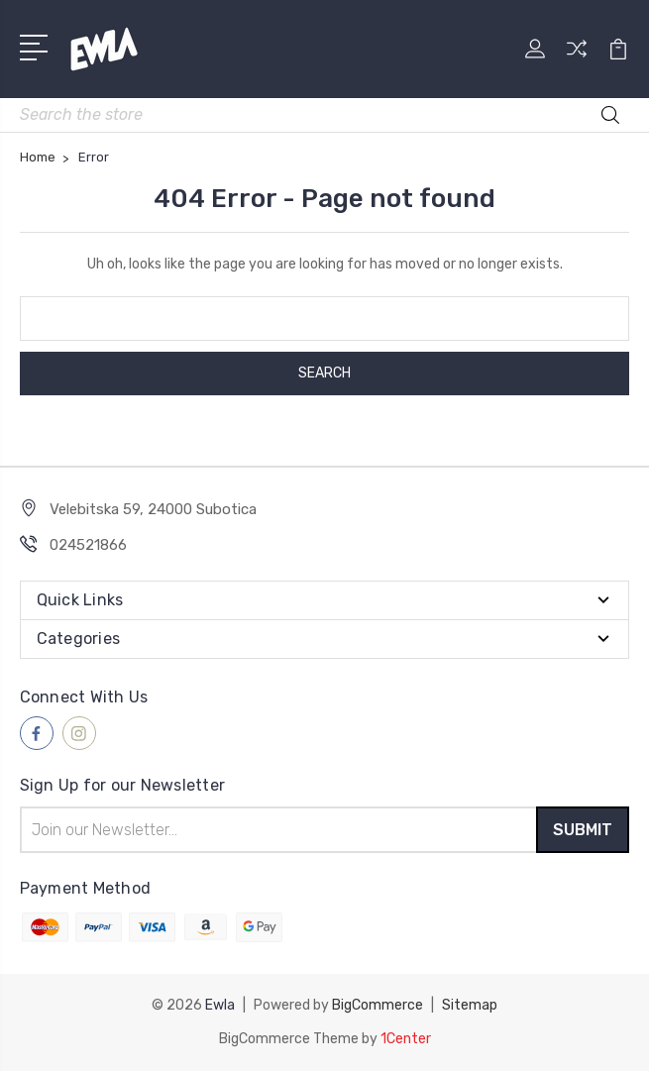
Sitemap (469, 1005)
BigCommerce (377, 1005)
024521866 (88, 545)
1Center (405, 1038)
